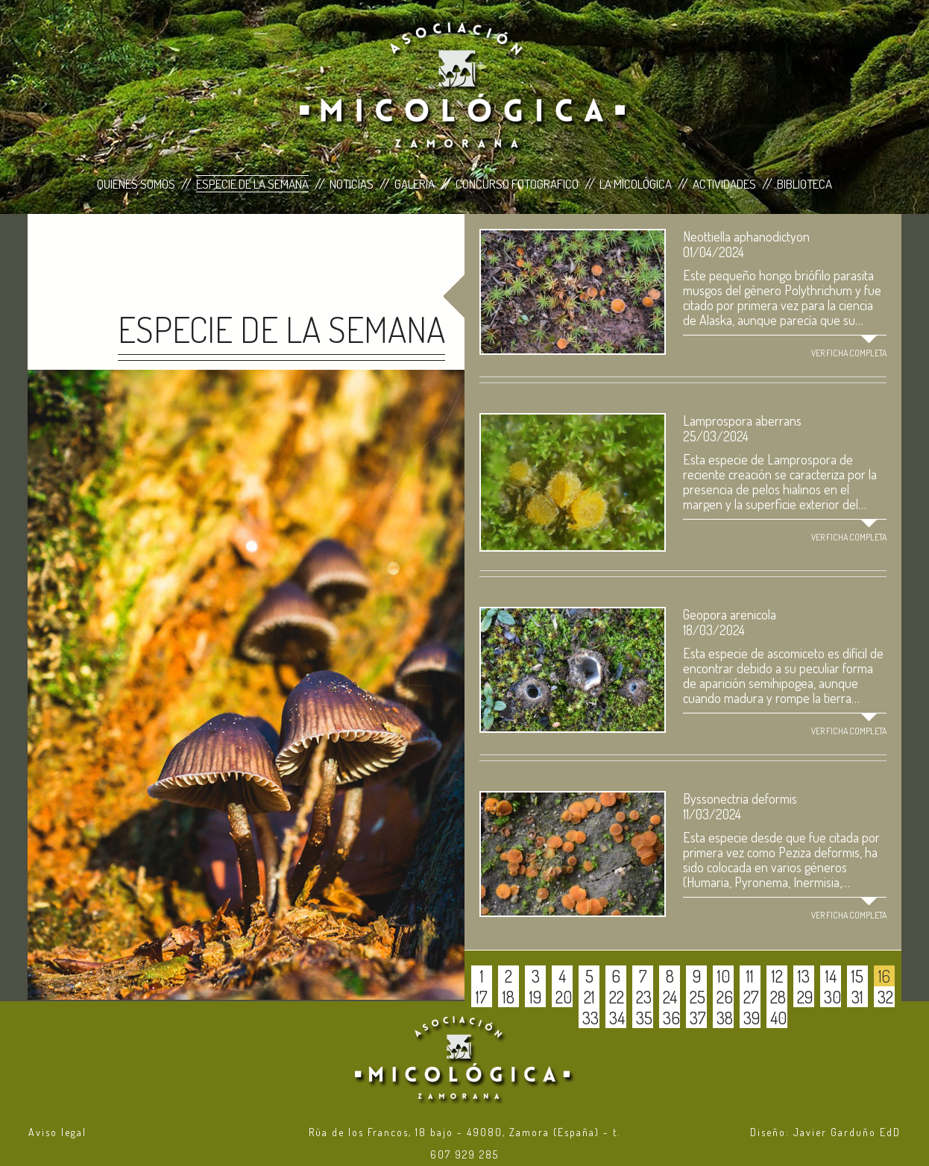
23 (644, 996)
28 (778, 996)
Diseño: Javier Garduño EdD (825, 1132)
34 (617, 1017)
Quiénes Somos (136, 184)
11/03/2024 (712, 814)
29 (805, 996)
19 (535, 996)
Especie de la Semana (252, 184)
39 (751, 1017)
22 (616, 996)
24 (670, 996)
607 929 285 (464, 1154)
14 (831, 975)
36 (671, 1017)
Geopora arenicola (729, 614)
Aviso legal (57, 1132)
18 (508, 996)
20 (563, 996)
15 (857, 975)
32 (885, 996)
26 (725, 996)
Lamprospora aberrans (742, 420)
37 (698, 1017)
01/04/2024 (713, 252)
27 (751, 996)
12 (777, 975)
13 (804, 975)
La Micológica (635, 184)
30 (832, 996)
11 (750, 975)
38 (725, 1017)
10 (723, 975)
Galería (414, 184)
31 (857, 996)
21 (589, 996)
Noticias (352, 184)
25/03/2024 (716, 436)
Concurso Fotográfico (517, 184)
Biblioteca (804, 184)
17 (482, 996)
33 (590, 1017)
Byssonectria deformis (740, 798)
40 (778, 1017)
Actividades (724, 184)
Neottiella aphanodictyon (746, 236)
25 (697, 996)
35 (644, 1017)
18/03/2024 (714, 630)
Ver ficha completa (849, 352)
